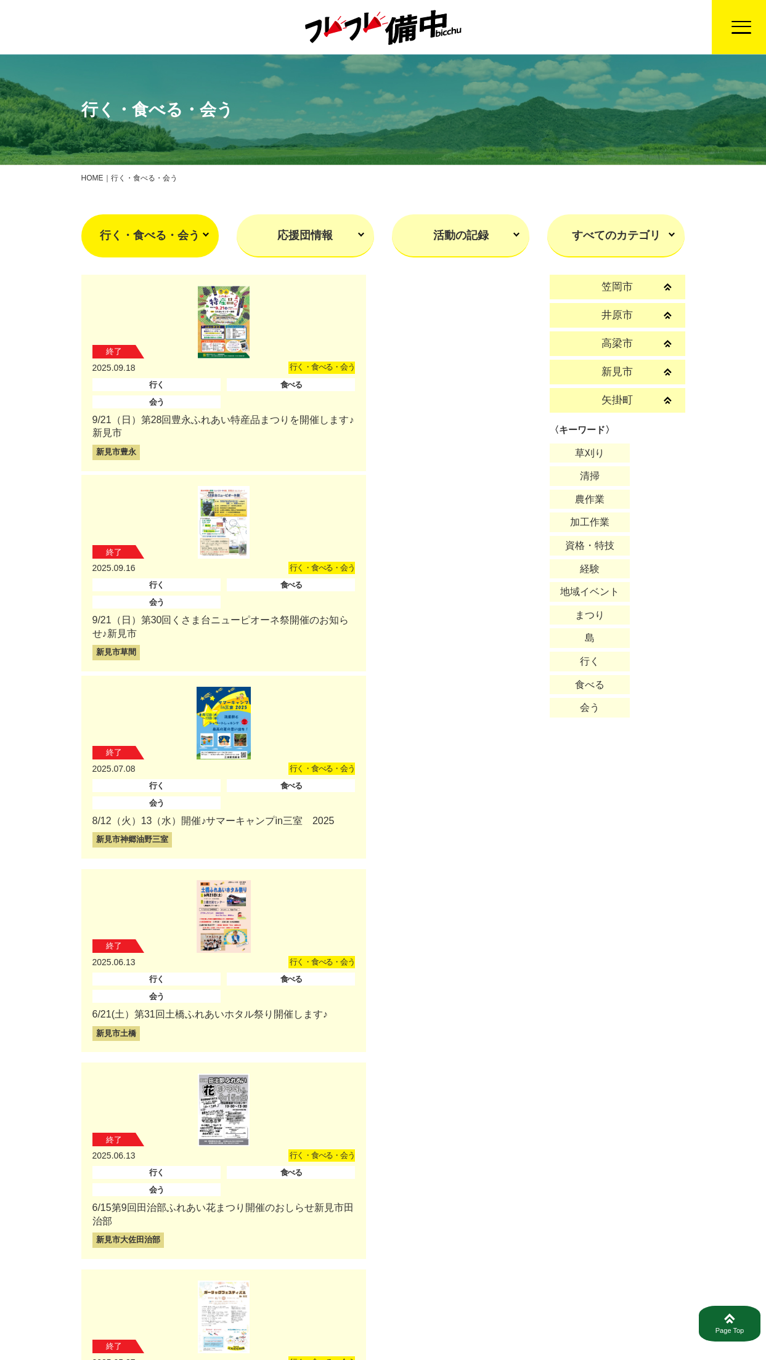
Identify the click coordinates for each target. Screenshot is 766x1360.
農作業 (590, 499)
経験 (590, 569)
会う (590, 707)
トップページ (349, 1323)
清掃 (590, 476)
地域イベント (589, 591)
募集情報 (493, 1323)
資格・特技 (589, 545)
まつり (590, 615)
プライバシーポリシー (590, 1323)
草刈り (590, 453)
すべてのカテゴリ (616, 235)
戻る (383, 1244)
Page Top (730, 1324)
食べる (590, 684)
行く (590, 661)
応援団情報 (305, 235)
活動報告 (426, 1323)
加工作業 (589, 522)
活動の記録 (461, 235)
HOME (92, 178)
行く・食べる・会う (150, 235)
